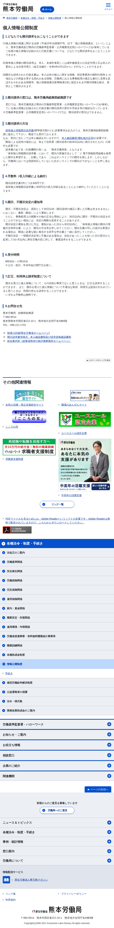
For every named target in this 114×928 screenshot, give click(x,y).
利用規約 (10, 899)
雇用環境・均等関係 (18, 626)
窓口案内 (57, 851)
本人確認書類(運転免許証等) (78, 138)
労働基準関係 (14, 561)
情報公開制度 (14, 664)
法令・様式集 (14, 701)
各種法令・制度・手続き (57, 832)
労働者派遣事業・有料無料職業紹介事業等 (31, 636)
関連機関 (57, 776)
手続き (9, 673)
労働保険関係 (14, 580)
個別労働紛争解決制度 (19, 682)
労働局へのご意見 (57, 810)
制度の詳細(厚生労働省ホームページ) (28, 332)
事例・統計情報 (57, 841)
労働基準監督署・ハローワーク (57, 724)
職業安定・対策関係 (18, 617)
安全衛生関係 (14, 571)
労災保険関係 (14, 589)
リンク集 (10, 893)
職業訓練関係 (14, 645)
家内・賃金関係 (16, 608)
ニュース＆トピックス (57, 823)
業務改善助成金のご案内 (21, 710)
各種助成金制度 (16, 654)
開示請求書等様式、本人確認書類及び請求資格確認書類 (39, 337)
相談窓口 (57, 755)
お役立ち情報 (57, 745)
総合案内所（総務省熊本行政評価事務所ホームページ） (39, 341)
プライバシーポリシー (74, 893)
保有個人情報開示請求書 (19, 130)
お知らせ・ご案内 (57, 734)
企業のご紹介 (57, 766)
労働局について (57, 861)
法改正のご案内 (16, 552)
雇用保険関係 (14, 599)
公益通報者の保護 (17, 691)
